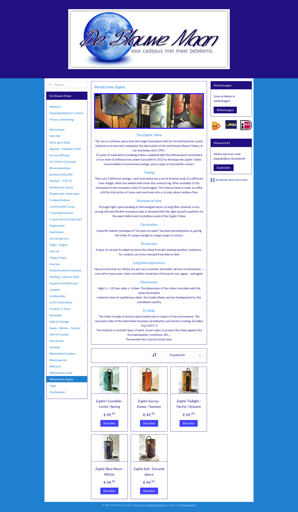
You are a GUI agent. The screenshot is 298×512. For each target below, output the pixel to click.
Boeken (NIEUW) (60, 174)
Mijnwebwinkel (188, 505)
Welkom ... (56, 106)
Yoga (52, 385)
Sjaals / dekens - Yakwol (64, 328)
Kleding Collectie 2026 (64, 276)
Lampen (54, 289)
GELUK (54, 251)
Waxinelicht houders (62, 353)
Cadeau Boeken (59, 200)
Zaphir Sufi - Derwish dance (149, 471)
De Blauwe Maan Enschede (229, 180)
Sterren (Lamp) (59, 334)
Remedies (55, 315)
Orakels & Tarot (59, 308)
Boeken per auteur (61, 187)
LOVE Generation (60, 302)
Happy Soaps (58, 257)
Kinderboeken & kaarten (65, 270)
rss (144, 505)
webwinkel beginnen (157, 505)
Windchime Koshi (60, 372)
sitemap (137, 505)
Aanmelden (224, 167)
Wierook (55, 366)
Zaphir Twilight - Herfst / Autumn (188, 404)
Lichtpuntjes (57, 296)
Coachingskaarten (61, 212)
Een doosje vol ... (59, 238)
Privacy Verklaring (61, 119)
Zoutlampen (57, 392)
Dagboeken (57, 225)
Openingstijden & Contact (66, 113)
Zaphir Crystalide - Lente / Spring (109, 404)
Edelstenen (56, 232)
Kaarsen (54, 264)
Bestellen (109, 423)
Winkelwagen (225, 110)
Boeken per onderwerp (64, 193)
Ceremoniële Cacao (62, 206)
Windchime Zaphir (61, 379)
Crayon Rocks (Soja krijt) (65, 219)
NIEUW (54, 136)
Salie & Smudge (59, 321)
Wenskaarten (58, 360)
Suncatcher (56, 340)
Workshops (57, 129)
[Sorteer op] (176, 355)
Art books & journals (62, 161)
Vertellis (54, 347)
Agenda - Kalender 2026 (65, 148)
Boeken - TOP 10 (60, 180)
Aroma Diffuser (59, 155)
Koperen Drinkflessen (63, 283)
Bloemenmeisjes (60, 168)
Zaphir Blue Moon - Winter (109, 471)
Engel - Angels (58, 244)
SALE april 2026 (59, 142)
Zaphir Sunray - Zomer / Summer (149, 404)
